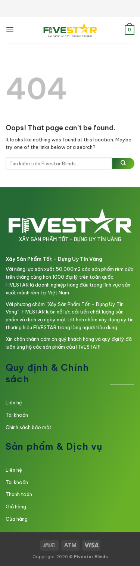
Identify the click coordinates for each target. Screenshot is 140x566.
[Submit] (123, 163)
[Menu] (10, 30)
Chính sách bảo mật (29, 427)
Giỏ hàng (16, 507)
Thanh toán (19, 494)
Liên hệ (14, 403)
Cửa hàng (17, 519)
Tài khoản (17, 415)
